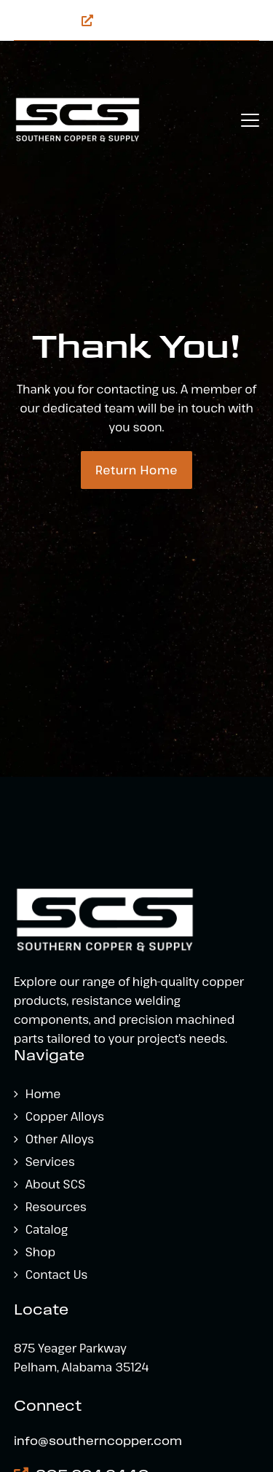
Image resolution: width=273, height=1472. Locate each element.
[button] (250, 120)
